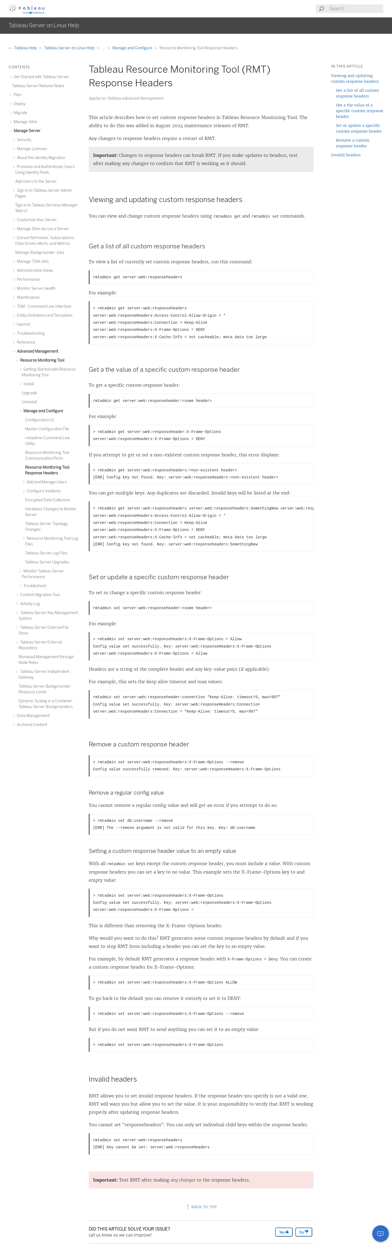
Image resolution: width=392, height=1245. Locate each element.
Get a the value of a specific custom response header (359, 111)
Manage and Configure (132, 48)
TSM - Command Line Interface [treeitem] (43, 306)
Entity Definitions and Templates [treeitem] (43, 315)
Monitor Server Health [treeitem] (35, 288)
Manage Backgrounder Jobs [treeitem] (39, 252)
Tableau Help (23, 48)
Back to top (201, 1207)
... (104, 48)
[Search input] (356, 9)
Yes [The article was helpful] (284, 1232)
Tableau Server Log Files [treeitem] (46, 553)
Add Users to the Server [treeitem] (36, 181)
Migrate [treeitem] (19, 113)
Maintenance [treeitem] (27, 297)
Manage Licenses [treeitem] (31, 149)
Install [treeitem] (28, 384)
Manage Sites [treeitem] (24, 122)
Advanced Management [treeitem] (36, 351)
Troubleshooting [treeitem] (30, 333)
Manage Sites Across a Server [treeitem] (42, 229)
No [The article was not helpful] (303, 1232)
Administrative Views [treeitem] (34, 270)
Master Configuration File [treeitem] (47, 429)
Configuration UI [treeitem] (39, 420)
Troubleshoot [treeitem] (34, 586)
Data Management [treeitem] (32, 715)
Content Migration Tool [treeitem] (39, 595)
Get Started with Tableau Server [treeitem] (40, 77)
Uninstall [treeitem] (29, 402)
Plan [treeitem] (16, 95)
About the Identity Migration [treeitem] (40, 157)
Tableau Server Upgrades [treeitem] (47, 562)
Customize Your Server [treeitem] (36, 220)
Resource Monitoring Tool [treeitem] (41, 360)
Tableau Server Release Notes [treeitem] (38, 86)
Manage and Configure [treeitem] (42, 411)
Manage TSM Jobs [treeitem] (32, 261)
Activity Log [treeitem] (29, 604)
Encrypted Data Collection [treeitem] (47, 500)
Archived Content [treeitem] (31, 724)
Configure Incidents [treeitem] (43, 491)
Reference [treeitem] (25, 342)
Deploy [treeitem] (19, 104)
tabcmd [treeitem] (22, 324)
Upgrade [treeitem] (29, 393)
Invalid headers (346, 154)
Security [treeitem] (23, 140)
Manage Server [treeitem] (26, 131)
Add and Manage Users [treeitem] (46, 482)
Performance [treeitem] (27, 279)
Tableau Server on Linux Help (69, 48)
